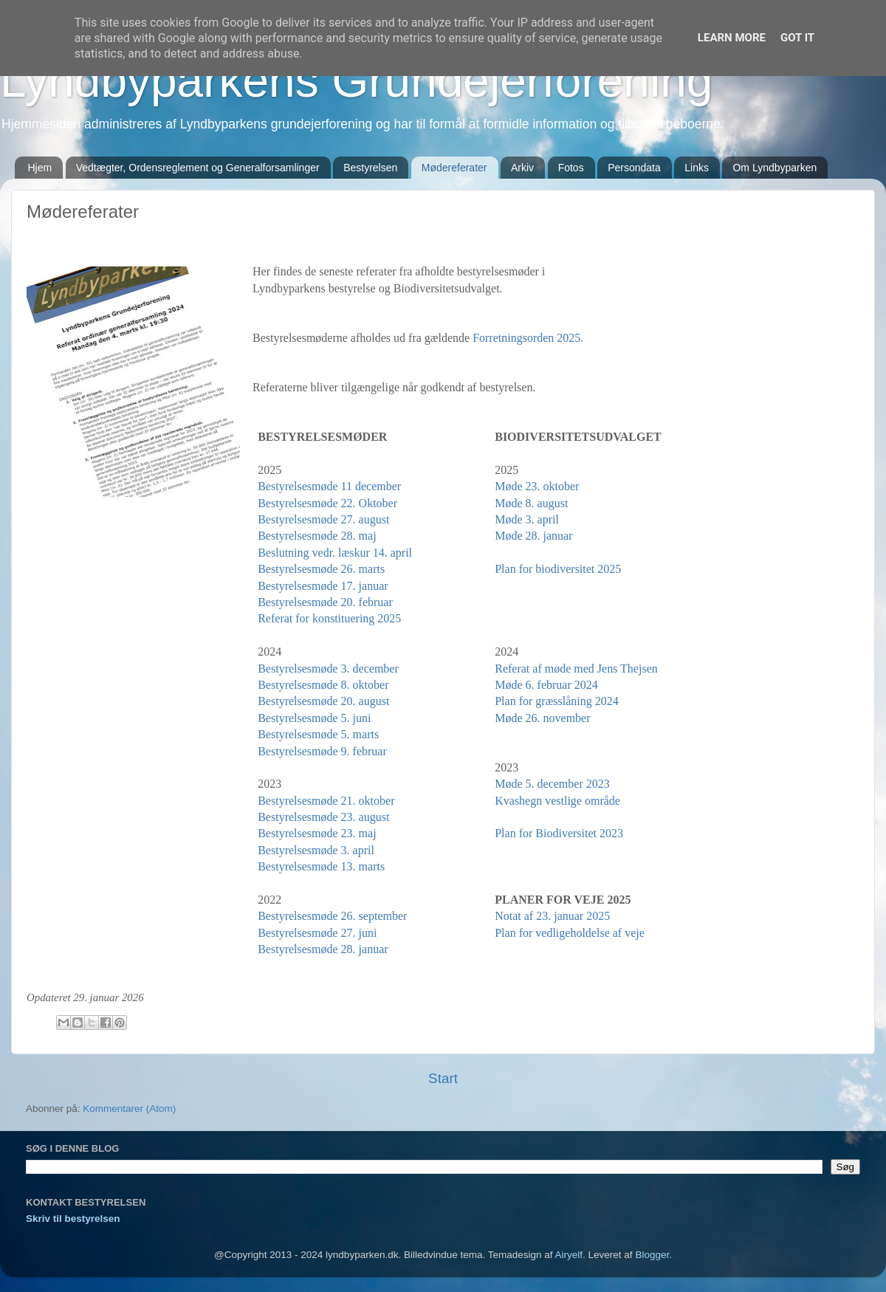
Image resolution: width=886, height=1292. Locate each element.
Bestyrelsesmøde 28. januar (323, 949)
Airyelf (569, 1254)
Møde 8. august (531, 503)
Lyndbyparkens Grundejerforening (356, 80)
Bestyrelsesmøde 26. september (332, 916)
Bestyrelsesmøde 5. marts (318, 734)
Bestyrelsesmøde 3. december (328, 668)
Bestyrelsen (370, 167)
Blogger (652, 1254)
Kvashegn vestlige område (557, 800)
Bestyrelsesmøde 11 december (329, 486)
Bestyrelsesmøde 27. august (323, 519)
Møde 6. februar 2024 (546, 684)
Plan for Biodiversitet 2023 (559, 833)
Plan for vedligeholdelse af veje (570, 933)
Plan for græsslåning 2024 (557, 701)
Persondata (634, 167)
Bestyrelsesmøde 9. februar (322, 751)
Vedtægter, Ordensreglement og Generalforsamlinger (198, 167)
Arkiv (522, 167)
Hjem (40, 167)
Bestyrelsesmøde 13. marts (321, 866)
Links (696, 167)
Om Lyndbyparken (774, 167)
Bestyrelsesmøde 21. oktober (326, 800)
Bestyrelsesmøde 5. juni (314, 718)
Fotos (571, 167)
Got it (797, 37)
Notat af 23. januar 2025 (552, 916)
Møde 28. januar (533, 535)
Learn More (732, 37)
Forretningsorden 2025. (528, 337)
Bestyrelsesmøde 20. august (323, 701)
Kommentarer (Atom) (129, 1108)
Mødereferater (454, 167)
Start (443, 1078)
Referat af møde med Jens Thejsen (576, 668)
